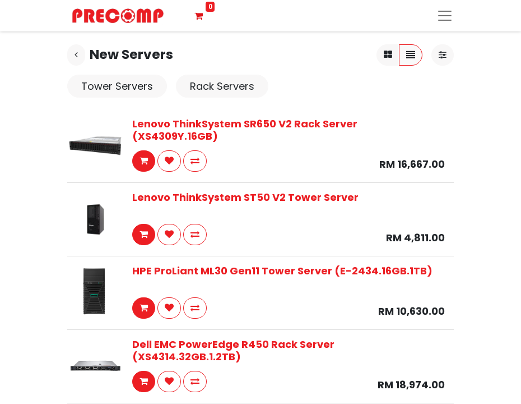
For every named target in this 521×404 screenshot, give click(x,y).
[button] (143, 161)
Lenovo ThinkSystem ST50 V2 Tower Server (245, 197)
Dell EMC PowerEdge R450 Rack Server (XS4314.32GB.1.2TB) (233, 350)
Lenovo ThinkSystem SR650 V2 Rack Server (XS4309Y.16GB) (244, 130)
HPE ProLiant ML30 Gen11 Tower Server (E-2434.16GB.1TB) (282, 271)
